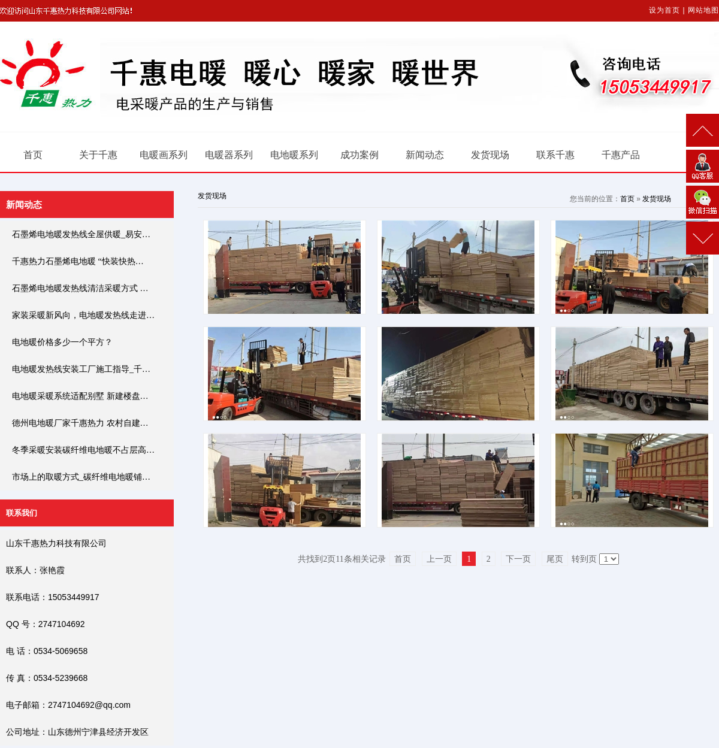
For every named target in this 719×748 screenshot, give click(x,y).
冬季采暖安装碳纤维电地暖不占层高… (83, 450)
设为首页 (664, 10)
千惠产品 (621, 155)
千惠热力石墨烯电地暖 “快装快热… (78, 261)
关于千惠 (98, 155)
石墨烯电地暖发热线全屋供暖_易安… (81, 234)
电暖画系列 (164, 155)
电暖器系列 (229, 155)
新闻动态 (425, 155)
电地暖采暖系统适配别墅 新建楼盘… (80, 396)
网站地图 (703, 10)
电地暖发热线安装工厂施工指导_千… (81, 369)
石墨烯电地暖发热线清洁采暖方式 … (80, 288)
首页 (33, 155)
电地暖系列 (294, 155)
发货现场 (490, 155)
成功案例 (359, 155)
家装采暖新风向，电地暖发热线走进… (83, 315)
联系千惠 (555, 155)
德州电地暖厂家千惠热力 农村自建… (80, 423)
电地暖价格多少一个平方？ (62, 342)
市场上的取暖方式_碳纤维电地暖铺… (81, 477)
